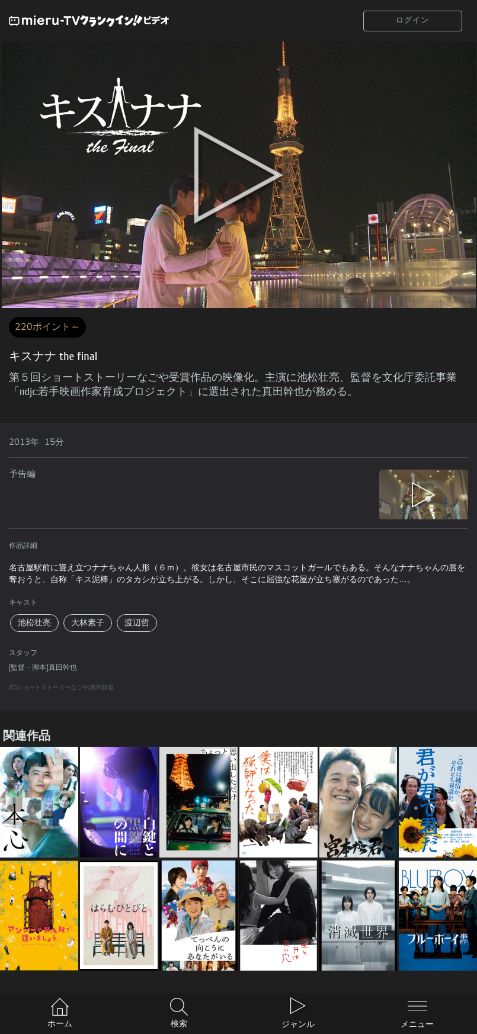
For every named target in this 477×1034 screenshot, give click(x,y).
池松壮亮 (34, 622)
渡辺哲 (136, 622)
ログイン (412, 20)
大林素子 (87, 622)
